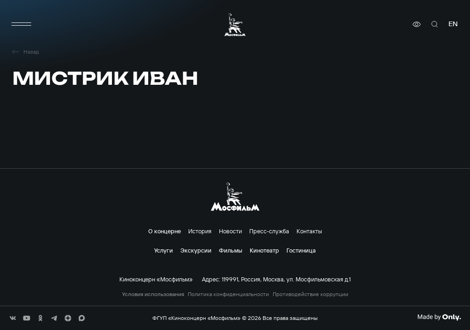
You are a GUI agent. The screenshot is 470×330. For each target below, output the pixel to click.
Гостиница (301, 250)
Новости (230, 231)
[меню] (21, 24)
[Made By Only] (439, 317)
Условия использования (153, 294)
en (453, 24)
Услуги (163, 250)
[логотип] (235, 24)
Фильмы (230, 250)
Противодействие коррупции (310, 294)
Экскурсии (196, 250)
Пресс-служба (269, 231)
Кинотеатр (264, 250)
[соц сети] (13, 318)
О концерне (164, 231)
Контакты (309, 231)
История (200, 231)
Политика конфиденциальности (228, 294)
